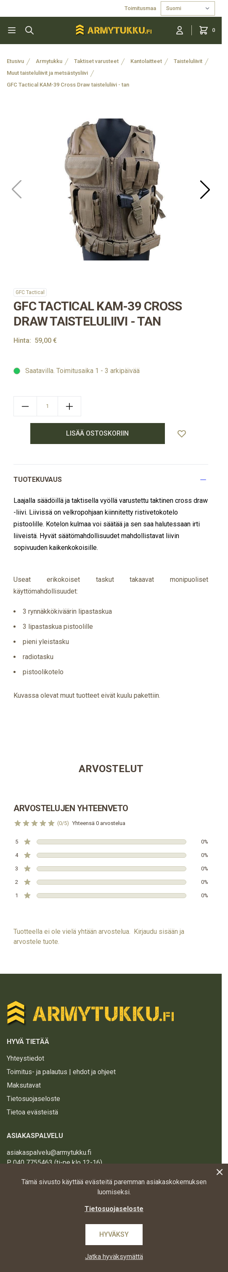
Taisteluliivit (188, 61)
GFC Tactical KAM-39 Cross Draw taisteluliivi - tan (68, 84)
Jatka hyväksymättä (114, 1257)
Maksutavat (24, 1085)
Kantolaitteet (146, 61)
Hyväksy (114, 1234)
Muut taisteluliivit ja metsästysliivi (47, 73)
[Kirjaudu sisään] (179, 30)
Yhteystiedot (25, 1058)
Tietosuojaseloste (33, 1099)
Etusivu (15, 61)
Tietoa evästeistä (32, 1112)
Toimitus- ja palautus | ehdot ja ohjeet (61, 1072)
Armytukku (49, 61)
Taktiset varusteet (96, 61)
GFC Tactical (30, 292)
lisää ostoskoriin (97, 433)
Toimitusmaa (141, 8)
